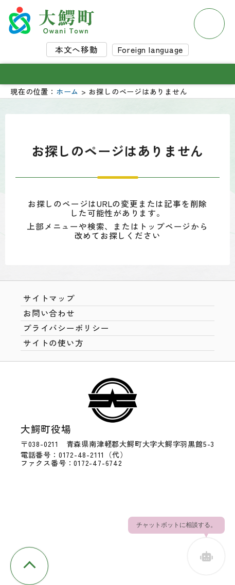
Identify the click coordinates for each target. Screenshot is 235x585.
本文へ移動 (76, 49)
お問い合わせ (49, 313)
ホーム (67, 91)
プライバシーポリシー (66, 328)
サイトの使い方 (53, 343)
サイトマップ (49, 298)
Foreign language (151, 49)
